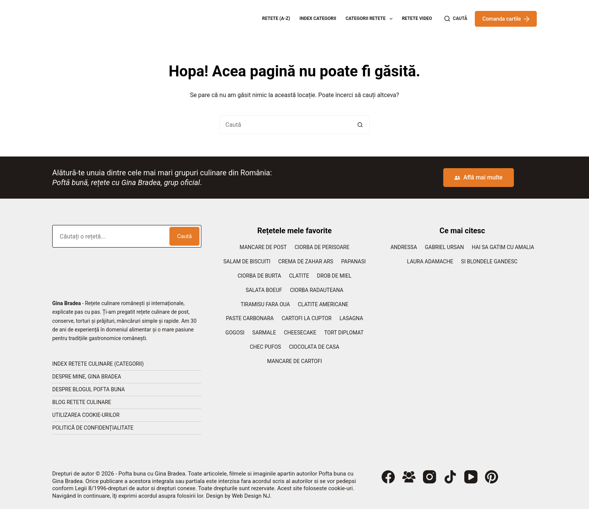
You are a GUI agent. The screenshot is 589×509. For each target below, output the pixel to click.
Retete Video (417, 18)
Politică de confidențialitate (92, 428)
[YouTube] (470, 476)
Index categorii (317, 18)
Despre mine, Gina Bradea (86, 377)
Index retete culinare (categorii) (98, 364)
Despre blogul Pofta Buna (88, 389)
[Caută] (455, 19)
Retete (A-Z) (276, 18)
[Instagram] (429, 476)
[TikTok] (450, 476)
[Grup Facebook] (408, 476)
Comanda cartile (505, 19)
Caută (184, 236)
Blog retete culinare (81, 402)
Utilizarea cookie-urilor (85, 415)
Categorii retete (371, 18)
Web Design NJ (251, 495)
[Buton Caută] (360, 124)
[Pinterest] (491, 476)
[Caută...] (285, 124)
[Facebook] (388, 476)
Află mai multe (478, 177)
